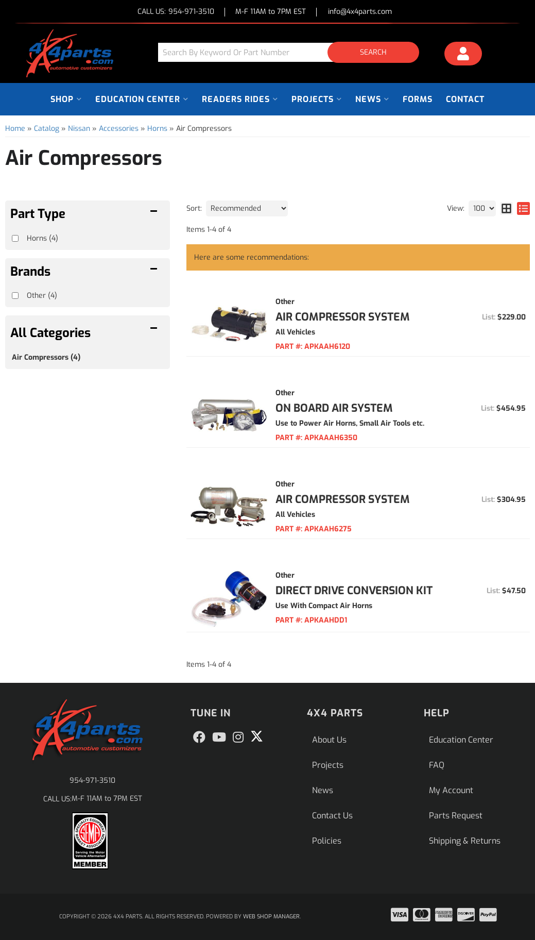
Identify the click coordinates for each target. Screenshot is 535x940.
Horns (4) (42, 238)
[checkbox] (15, 295)
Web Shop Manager (271, 916)
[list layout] (523, 208)
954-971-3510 (92, 780)
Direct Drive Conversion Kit (354, 590)
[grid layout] (506, 208)
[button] (292, 52)
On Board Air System (334, 408)
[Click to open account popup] (463, 55)
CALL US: (175, 12)
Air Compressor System (342, 317)
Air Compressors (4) (46, 357)
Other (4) (42, 295)
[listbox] (247, 208)
